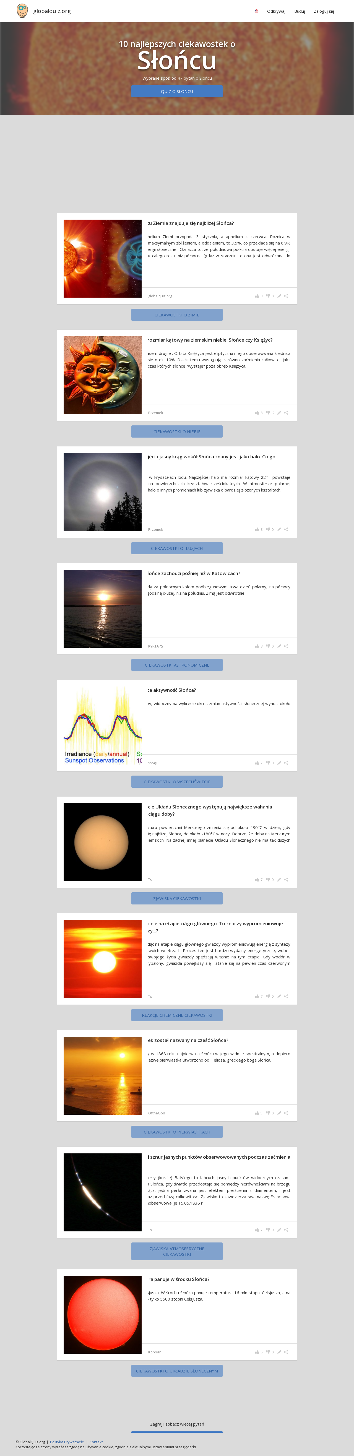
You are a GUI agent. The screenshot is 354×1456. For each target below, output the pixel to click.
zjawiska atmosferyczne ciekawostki (177, 1251)
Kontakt (96, 1441)
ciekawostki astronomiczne (177, 665)
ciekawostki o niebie (177, 431)
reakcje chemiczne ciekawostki (177, 1015)
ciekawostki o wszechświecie (177, 781)
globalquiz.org (52, 11)
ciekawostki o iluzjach (177, 548)
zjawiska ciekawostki (177, 898)
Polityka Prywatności (67, 1441)
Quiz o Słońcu (177, 91)
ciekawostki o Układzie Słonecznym (177, 1371)
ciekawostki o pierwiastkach (177, 1132)
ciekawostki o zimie (177, 315)
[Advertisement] (177, 162)
